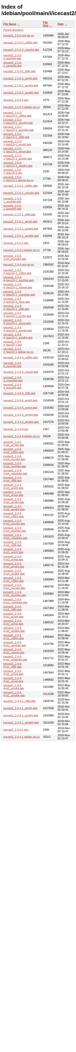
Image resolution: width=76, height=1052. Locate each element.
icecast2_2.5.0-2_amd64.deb (21, 92)
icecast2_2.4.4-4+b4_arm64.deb (13, 501)
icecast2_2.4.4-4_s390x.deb (20, 357)
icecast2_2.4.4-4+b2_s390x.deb (13, 579)
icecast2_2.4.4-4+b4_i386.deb (12, 479)
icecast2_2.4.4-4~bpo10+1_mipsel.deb (17, 286)
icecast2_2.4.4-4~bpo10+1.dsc (12, 343)
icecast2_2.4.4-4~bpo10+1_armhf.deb (17, 315)
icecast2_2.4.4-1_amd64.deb (21, 722)
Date (61, 24)
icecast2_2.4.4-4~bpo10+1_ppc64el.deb (18, 279)
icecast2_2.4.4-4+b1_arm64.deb (13, 687)
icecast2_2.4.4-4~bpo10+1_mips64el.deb (19, 293)
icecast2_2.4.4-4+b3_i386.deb (12, 544)
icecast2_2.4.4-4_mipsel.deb (20, 371)
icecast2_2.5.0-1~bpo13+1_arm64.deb (17, 157)
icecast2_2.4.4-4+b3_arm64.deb (13, 565)
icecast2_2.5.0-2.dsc (16, 100)
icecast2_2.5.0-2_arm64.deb (20, 85)
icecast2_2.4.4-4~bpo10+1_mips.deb (16, 300)
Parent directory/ (13, 29)
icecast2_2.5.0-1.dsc (16, 243)
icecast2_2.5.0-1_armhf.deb (20, 221)
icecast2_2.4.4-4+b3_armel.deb (13, 558)
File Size (45, 24)
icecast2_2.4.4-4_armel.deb (20, 407)
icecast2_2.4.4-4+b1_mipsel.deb (13, 651)
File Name (9, 24)
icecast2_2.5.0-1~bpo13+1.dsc (12, 171)
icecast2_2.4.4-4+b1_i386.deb (12, 665)
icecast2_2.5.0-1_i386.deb (19, 214)
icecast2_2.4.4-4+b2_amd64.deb (14, 629)
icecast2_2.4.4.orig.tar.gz (18, 264)
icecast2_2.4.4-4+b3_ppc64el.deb (14, 529)
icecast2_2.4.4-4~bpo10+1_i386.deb (16, 307)
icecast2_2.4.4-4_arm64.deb (20, 414)
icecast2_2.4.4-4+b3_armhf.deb (13, 551)
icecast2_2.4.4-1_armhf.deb (20, 708)
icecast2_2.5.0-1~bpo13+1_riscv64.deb (18, 121)
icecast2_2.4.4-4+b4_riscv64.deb (14, 458)
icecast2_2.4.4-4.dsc (16, 429)
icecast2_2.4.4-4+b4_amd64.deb (14, 508)
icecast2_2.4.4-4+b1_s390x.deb (13, 637)
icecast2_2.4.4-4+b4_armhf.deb (13, 486)
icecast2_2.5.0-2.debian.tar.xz (21, 107)
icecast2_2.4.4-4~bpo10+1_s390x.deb (17, 272)
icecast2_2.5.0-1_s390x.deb (20, 185)
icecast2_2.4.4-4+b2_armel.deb (13, 622)
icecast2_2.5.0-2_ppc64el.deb (12, 57)
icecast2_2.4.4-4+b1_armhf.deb (13, 673)
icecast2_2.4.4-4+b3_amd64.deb (14, 572)
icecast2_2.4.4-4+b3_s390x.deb (13, 515)
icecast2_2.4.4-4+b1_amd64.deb (14, 694)
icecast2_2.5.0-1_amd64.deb (21, 235)
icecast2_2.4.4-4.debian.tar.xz (21, 436)
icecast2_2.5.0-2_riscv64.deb (21, 49)
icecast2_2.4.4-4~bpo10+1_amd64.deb (17, 336)
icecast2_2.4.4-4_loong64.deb (12, 386)
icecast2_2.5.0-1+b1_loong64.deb (14, 257)
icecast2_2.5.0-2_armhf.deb (20, 78)
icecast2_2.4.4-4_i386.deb (19, 393)
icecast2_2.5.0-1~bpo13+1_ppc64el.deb (18, 128)
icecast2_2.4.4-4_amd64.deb (21, 422)
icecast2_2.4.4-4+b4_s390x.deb (13, 451)
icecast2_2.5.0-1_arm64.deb (20, 228)
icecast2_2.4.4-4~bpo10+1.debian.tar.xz (18, 350)
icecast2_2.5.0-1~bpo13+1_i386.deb (16, 136)
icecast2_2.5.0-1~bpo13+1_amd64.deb (17, 164)
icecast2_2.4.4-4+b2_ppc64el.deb (14, 594)
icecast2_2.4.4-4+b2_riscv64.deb (14, 587)
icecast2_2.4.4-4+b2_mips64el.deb (15, 601)
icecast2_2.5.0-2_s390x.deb (20, 42)
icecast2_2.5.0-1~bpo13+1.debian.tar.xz (18, 179)
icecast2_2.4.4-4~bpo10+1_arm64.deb (17, 329)
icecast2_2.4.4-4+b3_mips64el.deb (15, 536)
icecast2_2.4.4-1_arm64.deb (20, 715)
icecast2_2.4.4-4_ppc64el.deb (12, 365)
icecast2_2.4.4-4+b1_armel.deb (13, 680)
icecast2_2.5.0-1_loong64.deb (12, 207)
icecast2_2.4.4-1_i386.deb (19, 701)
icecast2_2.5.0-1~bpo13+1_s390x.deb (17, 114)
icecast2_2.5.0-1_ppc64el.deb (12, 200)
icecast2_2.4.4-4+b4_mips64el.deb (15, 472)
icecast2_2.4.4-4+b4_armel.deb (13, 494)
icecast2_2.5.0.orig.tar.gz (18, 35)
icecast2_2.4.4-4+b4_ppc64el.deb (14, 465)
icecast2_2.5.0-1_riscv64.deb (21, 192)
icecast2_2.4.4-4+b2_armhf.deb (13, 615)
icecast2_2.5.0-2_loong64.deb (12, 64)
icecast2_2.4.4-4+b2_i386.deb (12, 608)
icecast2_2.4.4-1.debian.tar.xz (21, 736)
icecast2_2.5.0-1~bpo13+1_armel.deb (17, 150)
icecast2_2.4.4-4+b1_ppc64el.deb (14, 644)
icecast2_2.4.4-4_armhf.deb (20, 400)
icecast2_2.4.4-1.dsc (16, 729)
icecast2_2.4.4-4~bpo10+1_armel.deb (17, 322)
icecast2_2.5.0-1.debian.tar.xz (21, 250)
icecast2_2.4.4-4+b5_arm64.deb (13, 444)
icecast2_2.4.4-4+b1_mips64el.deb (15, 658)
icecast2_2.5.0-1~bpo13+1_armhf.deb (17, 143)
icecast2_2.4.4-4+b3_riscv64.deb (14, 522)
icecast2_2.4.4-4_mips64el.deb (13, 379)
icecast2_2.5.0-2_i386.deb (19, 71)
